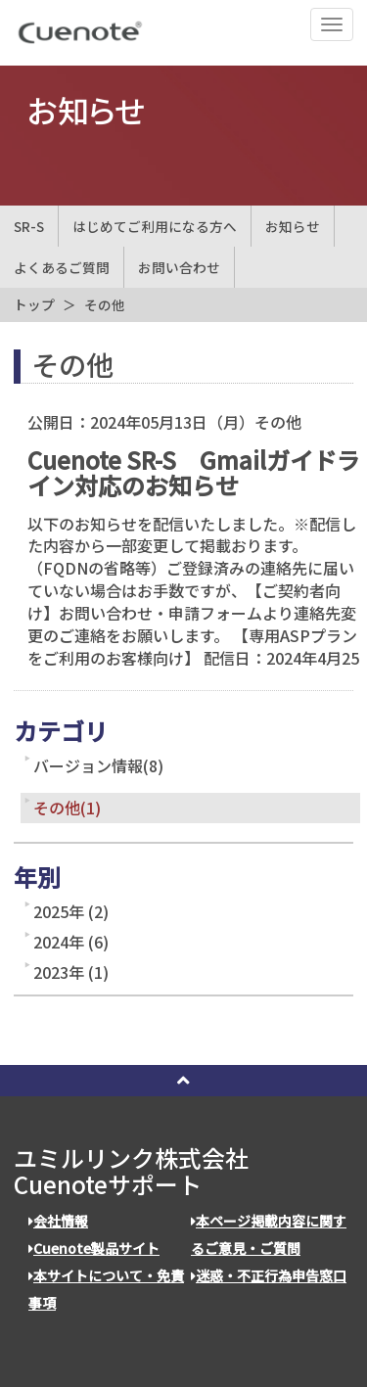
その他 (104, 304)
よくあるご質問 (62, 267)
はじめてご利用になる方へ (154, 226)
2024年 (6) (71, 941)
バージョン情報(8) (98, 765)
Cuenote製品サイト (94, 1248)
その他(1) (67, 807)
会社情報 (58, 1220)
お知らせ (292, 226)
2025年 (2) (71, 911)
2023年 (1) (71, 972)
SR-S (29, 226)
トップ (34, 304)
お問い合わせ (179, 267)
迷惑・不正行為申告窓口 (268, 1275)
